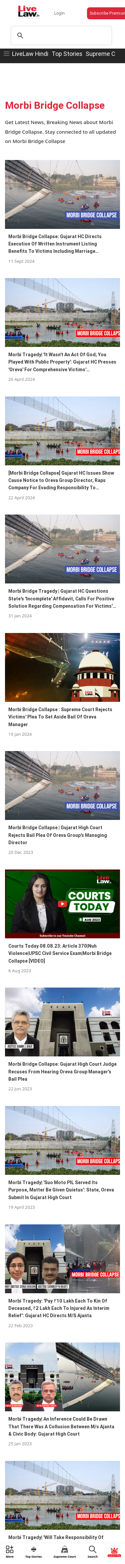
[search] (60, 36)
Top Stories (67, 54)
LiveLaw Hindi (30, 54)
